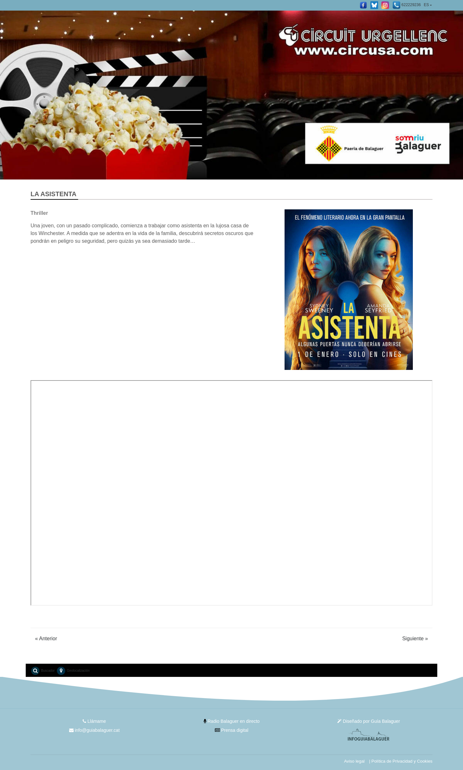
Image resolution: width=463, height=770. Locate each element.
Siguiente (415, 638)
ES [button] (426, 5)
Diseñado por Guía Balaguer (368, 721)
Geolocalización (72, 671)
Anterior (46, 638)
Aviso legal (354, 761)
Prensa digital (232, 730)
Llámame (94, 721)
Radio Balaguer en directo (232, 721)
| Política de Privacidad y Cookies (400, 761)
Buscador (43, 671)
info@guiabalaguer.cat (94, 730)
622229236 (406, 5)
